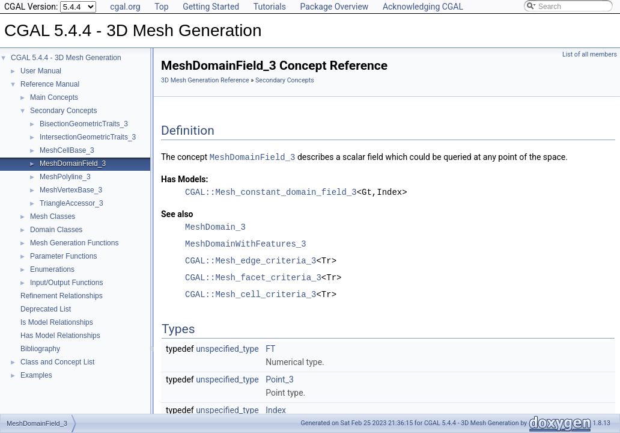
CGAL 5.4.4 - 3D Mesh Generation (66, 58)
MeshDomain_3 (215, 226)
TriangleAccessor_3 (71, 203)
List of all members (589, 54)
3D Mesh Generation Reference (205, 80)
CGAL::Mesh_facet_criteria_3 (253, 277)
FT (270, 348)
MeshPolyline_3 (65, 177)
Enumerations (52, 269)
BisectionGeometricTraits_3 (84, 124)
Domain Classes (56, 230)
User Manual (40, 71)
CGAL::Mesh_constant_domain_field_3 (271, 191)
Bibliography (40, 349)
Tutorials (270, 6)
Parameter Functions (63, 256)
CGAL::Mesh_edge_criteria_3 (250, 260)
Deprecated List (45, 309)
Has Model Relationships (60, 335)
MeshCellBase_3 (67, 150)
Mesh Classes (52, 216)
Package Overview (334, 6)
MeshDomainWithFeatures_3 (245, 243)
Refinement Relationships (61, 296)
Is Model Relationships (56, 322)
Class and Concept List (57, 362)
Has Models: (184, 178)
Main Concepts (54, 97)
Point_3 (280, 379)
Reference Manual (49, 84)
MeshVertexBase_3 (71, 190)
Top (161, 6)
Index (276, 409)
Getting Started (211, 6)
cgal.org (125, 6)
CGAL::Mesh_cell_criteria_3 (250, 293)
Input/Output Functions (66, 282)
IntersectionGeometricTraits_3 (88, 137)
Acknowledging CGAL (423, 6)
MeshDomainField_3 (73, 163)
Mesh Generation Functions (74, 243)
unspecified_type (227, 348)
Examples (36, 375)
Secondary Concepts (63, 110)
